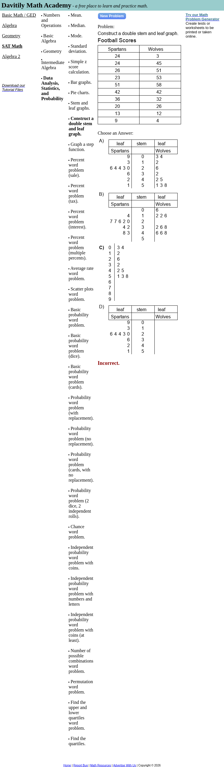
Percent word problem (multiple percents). (77, 247)
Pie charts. (80, 92)
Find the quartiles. (77, 741)
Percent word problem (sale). (76, 167)
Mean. (76, 15)
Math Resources (100, 765)
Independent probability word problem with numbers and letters (80, 591)
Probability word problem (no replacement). (81, 436)
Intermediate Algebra (52, 65)
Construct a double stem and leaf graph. (80, 126)
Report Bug (80, 765)
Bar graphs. (81, 82)
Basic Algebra (48, 38)
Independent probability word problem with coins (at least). (80, 627)
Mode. (76, 35)
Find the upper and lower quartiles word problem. (77, 715)
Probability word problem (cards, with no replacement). (81, 467)
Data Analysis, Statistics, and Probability (52, 88)
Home (67, 765)
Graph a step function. (81, 147)
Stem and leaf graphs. (79, 105)
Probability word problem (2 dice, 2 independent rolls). (79, 503)
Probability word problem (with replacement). (81, 408)
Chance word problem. (76, 531)
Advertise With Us (124, 765)
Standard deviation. (77, 49)
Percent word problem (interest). (77, 219)
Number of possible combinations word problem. (80, 661)
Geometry (52, 51)
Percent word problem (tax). (76, 193)
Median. (78, 25)
